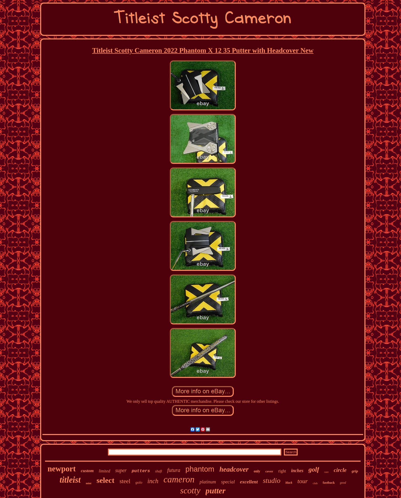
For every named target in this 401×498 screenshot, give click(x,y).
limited (104, 471)
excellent (249, 481)
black (288, 482)
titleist (70, 479)
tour (302, 481)
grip (355, 471)
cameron (178, 479)
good (343, 482)
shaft (158, 471)
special (228, 481)
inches (297, 470)
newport (62, 468)
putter (216, 490)
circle (340, 470)
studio (271, 480)
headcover (234, 469)
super (121, 470)
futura (173, 470)
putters (141, 471)
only (257, 471)
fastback (329, 482)
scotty (190, 490)
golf (313, 469)
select (105, 480)
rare (326, 472)
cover (269, 471)
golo (139, 482)
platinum (207, 481)
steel (124, 481)
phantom (199, 469)
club (315, 483)
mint (88, 483)
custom (87, 470)
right (282, 471)
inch (152, 481)
